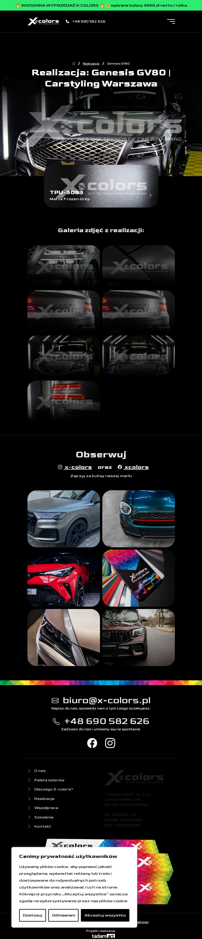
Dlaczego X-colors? (50, 791)
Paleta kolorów (45, 782)
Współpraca (42, 810)
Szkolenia (40, 819)
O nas (36, 773)
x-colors (75, 468)
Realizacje (91, 63)
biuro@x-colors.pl (101, 701)
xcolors (133, 468)
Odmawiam (63, 915)
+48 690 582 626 (85, 21)
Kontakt (39, 828)
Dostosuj (32, 915)
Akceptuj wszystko (105, 915)
